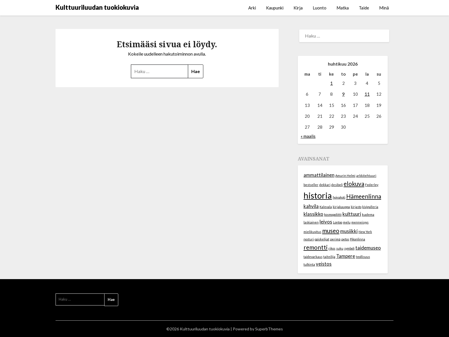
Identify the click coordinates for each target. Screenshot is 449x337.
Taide (364, 7)
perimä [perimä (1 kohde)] (335, 239)
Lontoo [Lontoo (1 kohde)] (337, 222)
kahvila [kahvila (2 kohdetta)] (311, 206)
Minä (384, 7)
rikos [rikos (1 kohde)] (331, 248)
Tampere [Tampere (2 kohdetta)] (345, 256)
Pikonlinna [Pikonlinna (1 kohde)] (357, 239)
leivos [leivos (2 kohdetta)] (326, 222)
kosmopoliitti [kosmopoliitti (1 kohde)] (333, 214)
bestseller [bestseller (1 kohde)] (311, 185)
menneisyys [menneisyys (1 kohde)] (360, 222)
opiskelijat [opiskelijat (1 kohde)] (322, 239)
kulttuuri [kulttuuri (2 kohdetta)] (351, 214)
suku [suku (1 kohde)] (339, 248)
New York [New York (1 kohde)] (365, 232)
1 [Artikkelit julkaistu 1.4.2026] (331, 83)
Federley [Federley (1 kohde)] (371, 185)
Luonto (319, 7)
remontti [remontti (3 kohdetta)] (316, 247)
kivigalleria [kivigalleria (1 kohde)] (370, 207)
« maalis (308, 136)
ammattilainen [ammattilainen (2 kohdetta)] (319, 175)
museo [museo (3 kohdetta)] (330, 230)
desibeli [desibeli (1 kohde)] (337, 185)
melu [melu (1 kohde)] (346, 222)
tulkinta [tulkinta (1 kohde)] (309, 264)
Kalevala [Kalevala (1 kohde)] (326, 207)
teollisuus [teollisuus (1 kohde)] (363, 256)
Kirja (298, 7)
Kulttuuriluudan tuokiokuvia (97, 7)
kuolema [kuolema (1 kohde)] (368, 214)
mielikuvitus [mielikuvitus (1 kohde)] (312, 232)
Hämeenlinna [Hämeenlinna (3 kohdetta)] (363, 196)
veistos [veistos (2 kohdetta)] (324, 264)
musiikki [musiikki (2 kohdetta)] (349, 231)
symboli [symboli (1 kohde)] (349, 248)
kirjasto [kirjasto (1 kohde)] (356, 207)
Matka (342, 7)
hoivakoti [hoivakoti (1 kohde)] (339, 197)
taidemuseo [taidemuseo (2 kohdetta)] (368, 248)
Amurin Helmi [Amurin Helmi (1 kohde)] (345, 175)
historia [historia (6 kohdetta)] (318, 195)
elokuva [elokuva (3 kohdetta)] (354, 183)
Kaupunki (274, 7)
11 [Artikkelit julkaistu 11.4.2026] (367, 94)
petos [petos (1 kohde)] (345, 239)
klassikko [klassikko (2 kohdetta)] (313, 214)
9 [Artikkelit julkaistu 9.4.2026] (343, 94)
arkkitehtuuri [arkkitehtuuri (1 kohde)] (366, 175)
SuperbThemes (269, 328)
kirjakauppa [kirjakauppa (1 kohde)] (341, 207)
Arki (252, 7)
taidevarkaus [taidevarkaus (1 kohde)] (313, 256)
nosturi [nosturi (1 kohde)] (309, 239)
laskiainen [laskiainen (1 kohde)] (311, 222)
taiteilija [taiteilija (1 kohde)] (329, 256)
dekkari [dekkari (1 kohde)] (324, 185)
